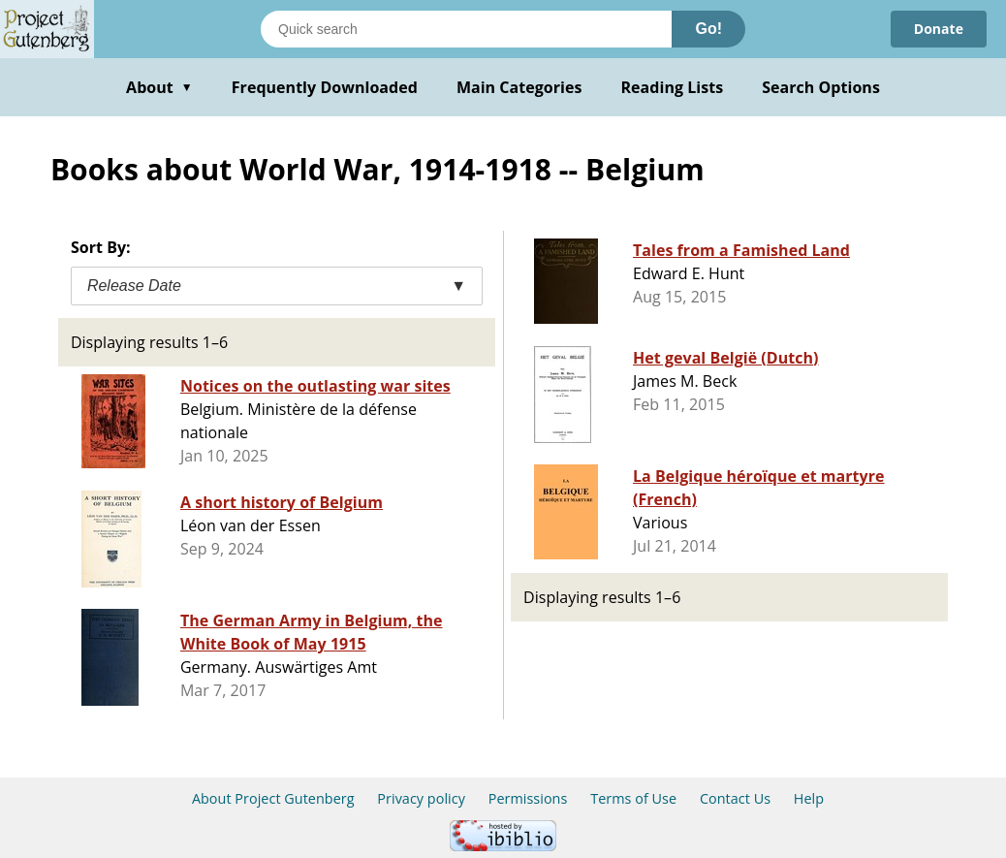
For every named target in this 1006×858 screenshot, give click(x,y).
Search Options (821, 87)
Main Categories (519, 87)
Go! (708, 28)
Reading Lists (672, 87)
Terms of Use (633, 798)
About (159, 87)
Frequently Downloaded (325, 87)
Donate (938, 28)
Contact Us (735, 798)
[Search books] (466, 29)
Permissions (528, 798)
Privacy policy (421, 798)
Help (809, 798)
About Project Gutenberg (273, 798)
